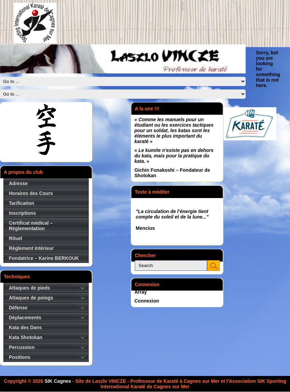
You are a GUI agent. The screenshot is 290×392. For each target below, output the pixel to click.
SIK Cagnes (58, 381)
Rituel (15, 238)
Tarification (21, 203)
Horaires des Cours (31, 193)
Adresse (18, 183)
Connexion (146, 301)
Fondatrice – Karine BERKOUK (44, 258)
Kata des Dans (25, 327)
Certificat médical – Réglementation (31, 225)
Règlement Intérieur (31, 248)
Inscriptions (22, 213)
